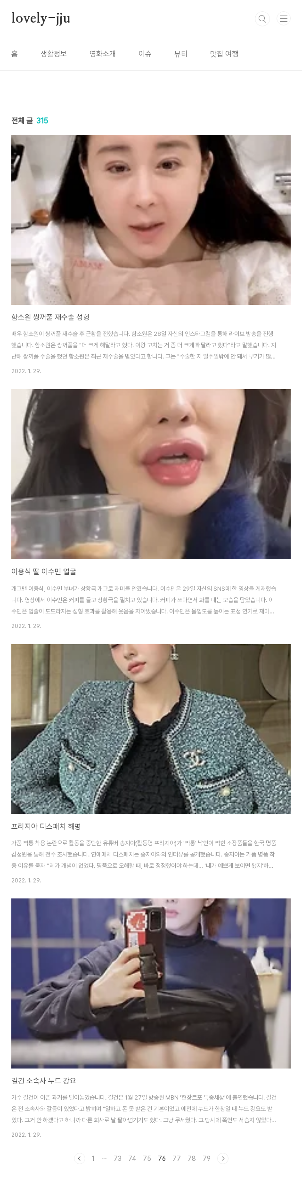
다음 (223, 1158)
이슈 (145, 53)
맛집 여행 (224, 53)
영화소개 (103, 53)
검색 (262, 19)
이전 (79, 1158)
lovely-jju (41, 18)
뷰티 (181, 53)
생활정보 (54, 53)
